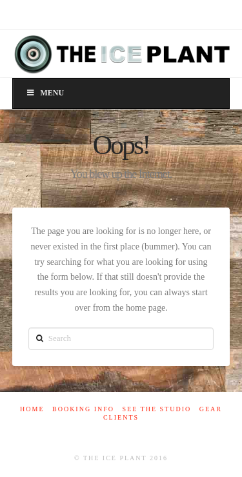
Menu (45, 92)
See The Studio (156, 409)
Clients (121, 417)
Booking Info (83, 409)
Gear (210, 409)
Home (32, 409)
